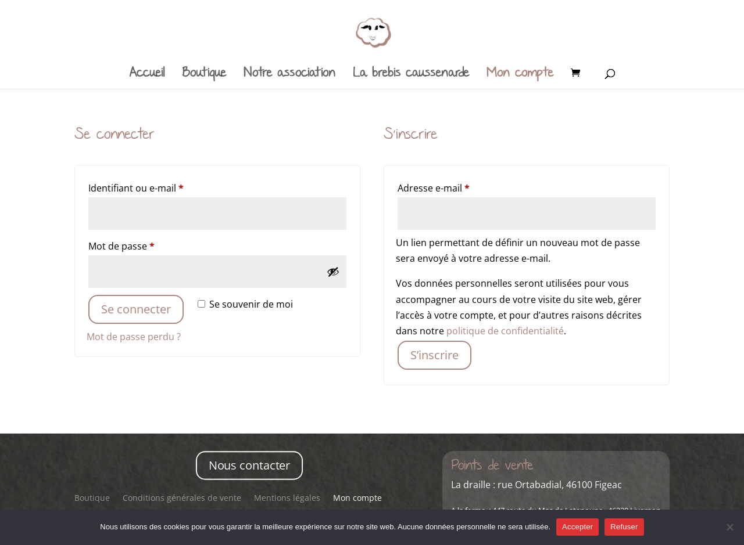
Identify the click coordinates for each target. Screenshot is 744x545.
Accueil (146, 75)
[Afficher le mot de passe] (333, 271)
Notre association (289, 75)
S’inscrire (434, 355)
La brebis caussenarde (411, 75)
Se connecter (136, 309)
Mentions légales (287, 498)
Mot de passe (145, 244)
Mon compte (520, 75)
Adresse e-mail (458, 186)
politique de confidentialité (505, 330)
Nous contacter (250, 465)
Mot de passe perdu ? (134, 336)
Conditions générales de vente (182, 498)
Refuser (624, 526)
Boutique (204, 75)
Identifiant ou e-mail (160, 186)
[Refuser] (729, 527)
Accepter (577, 526)
